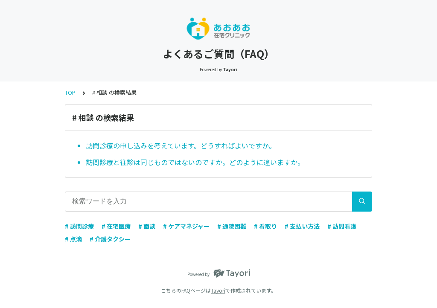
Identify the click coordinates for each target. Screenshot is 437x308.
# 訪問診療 (79, 226)
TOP (70, 92)
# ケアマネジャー (186, 226)
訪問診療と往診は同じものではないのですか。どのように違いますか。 (195, 162)
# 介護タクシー (110, 239)
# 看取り (265, 226)
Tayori (218, 290)
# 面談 (146, 226)
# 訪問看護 (341, 226)
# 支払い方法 (302, 226)
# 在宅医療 (116, 226)
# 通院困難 (231, 226)
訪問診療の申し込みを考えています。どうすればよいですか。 (181, 145)
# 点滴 (73, 239)
